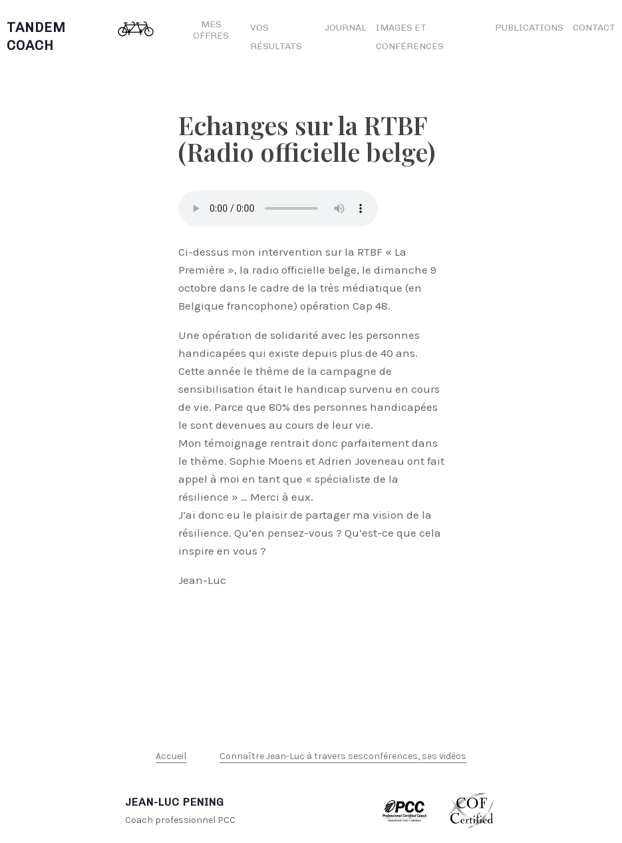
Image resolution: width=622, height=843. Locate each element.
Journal (346, 27)
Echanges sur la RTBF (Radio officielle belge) (306, 138)
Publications (529, 27)
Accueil (171, 756)
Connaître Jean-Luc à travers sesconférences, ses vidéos (343, 756)
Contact (594, 27)
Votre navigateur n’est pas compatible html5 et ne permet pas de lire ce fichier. (278, 208)
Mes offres (211, 30)
